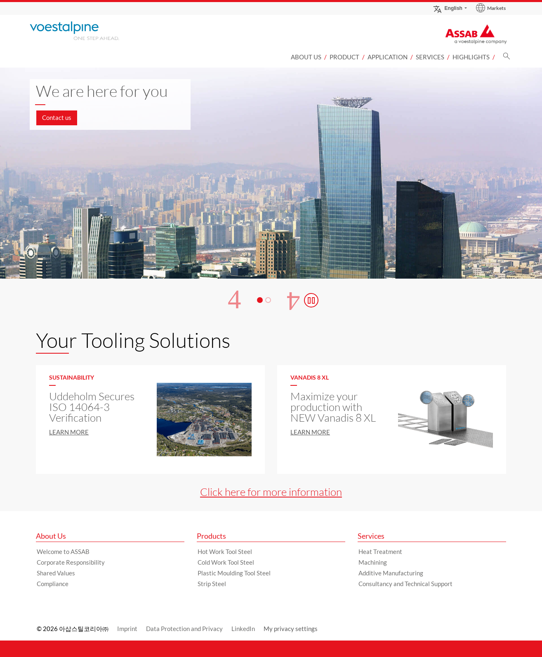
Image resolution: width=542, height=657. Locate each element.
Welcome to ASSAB (63, 551)
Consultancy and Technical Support (405, 583)
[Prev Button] (234, 300)
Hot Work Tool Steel (225, 551)
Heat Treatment (380, 551)
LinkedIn (243, 628)
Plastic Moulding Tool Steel (234, 573)
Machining (372, 562)
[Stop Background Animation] (311, 300)
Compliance (52, 583)
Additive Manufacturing (390, 573)
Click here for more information (271, 491)
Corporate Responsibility (71, 562)
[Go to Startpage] (85, 30)
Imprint (127, 628)
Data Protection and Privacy (184, 628)
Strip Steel (212, 583)
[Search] (506, 58)
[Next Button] (293, 300)
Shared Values (56, 573)
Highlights (471, 57)
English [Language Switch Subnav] (447, 8)
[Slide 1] (260, 300)
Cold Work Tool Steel (226, 562)
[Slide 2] (268, 300)
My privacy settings (291, 628)
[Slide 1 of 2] (271, 223)
